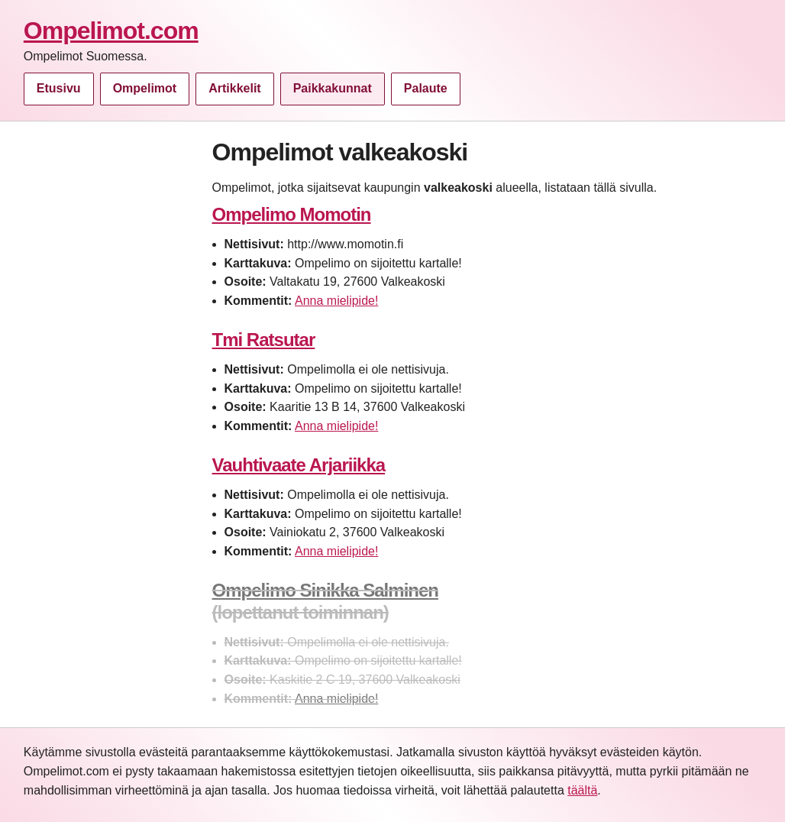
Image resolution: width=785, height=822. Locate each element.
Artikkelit (234, 88)
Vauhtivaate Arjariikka (299, 465)
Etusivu (59, 88)
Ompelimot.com (111, 30)
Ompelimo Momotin (291, 214)
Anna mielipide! (336, 300)
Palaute (425, 88)
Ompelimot (145, 88)
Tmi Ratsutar (263, 339)
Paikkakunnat (332, 88)
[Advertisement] (110, 367)
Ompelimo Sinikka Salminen (325, 590)
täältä (582, 790)
